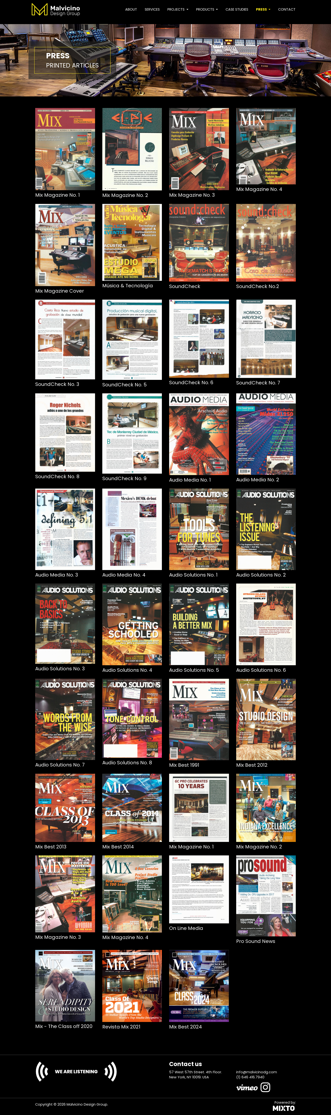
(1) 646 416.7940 (250, 1077)
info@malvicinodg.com (256, 1072)
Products (205, 9)
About (131, 9)
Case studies (237, 9)
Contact (287, 9)
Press (262, 9)
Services (152, 9)
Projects (176, 9)
